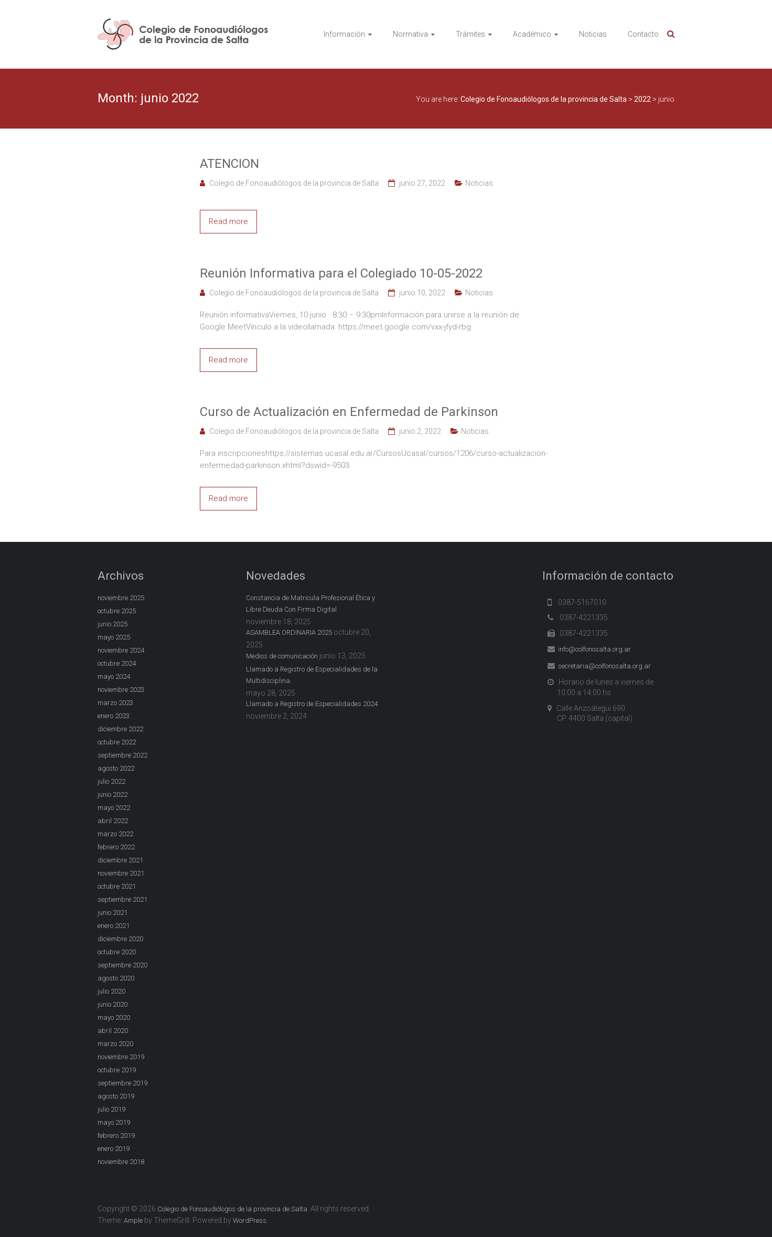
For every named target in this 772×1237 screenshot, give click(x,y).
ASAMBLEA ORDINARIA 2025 (289, 632)
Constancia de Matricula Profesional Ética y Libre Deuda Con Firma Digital (310, 603)
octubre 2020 (117, 952)
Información (344, 34)
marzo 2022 (115, 834)
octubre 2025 (117, 611)
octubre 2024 (117, 663)
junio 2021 (112, 912)
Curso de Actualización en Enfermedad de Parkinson (349, 411)
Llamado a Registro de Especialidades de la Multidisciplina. (312, 675)
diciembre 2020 (120, 939)
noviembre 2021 (121, 873)
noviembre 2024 (121, 650)
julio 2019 (111, 1109)
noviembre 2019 (121, 1057)
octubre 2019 (117, 1070)
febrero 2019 (116, 1135)
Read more (228, 221)
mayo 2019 (114, 1122)
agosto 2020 (116, 978)
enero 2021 (114, 926)
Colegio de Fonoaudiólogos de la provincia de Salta (294, 183)
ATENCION (229, 163)
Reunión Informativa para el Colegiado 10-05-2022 (341, 273)
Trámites (470, 34)
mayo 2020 (114, 1017)
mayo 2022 (114, 808)
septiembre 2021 (122, 899)
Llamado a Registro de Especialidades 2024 (312, 704)
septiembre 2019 (122, 1083)
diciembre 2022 (120, 729)
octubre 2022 (117, 742)
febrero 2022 (116, 847)
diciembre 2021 (120, 860)
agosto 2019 (116, 1096)
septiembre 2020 (122, 965)
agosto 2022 (116, 768)
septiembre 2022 (122, 755)
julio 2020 (111, 991)
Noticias (593, 34)
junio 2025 (112, 624)
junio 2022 (112, 794)
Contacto (643, 34)
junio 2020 (112, 1004)
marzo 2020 (115, 1044)
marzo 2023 (115, 703)
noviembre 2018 (121, 1162)
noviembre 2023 (121, 690)
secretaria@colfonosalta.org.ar (604, 666)
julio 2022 (111, 781)
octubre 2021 (117, 886)
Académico (532, 34)
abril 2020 (113, 1031)
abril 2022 (113, 821)
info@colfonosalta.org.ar (594, 649)
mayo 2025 (114, 637)
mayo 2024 (114, 676)
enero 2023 (114, 716)
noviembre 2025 (121, 598)
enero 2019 (114, 1149)
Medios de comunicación (282, 656)
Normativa (410, 34)
